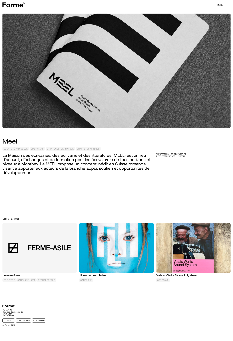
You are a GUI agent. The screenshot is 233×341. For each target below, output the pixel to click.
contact (9, 320)
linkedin (39, 320)
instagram (23, 320)
